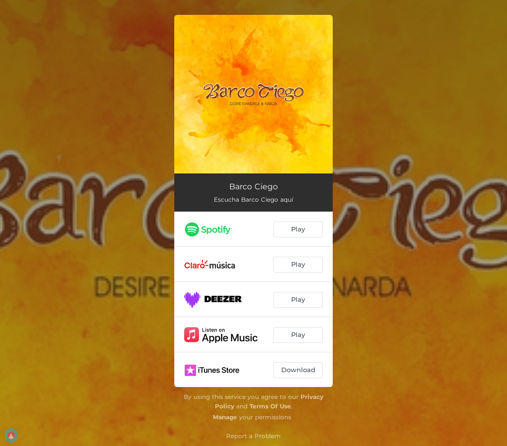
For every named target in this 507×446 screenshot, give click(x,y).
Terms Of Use (270, 406)
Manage (225, 417)
